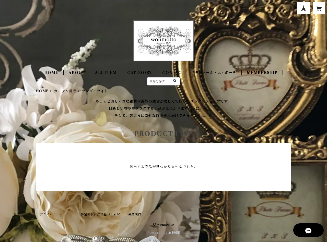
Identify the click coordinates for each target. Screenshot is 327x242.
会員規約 (134, 214)
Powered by (163, 233)
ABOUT (77, 72)
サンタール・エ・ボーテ (215, 72)
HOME (51, 72)
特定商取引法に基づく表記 (100, 214)
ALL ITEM (105, 72)
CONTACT (173, 72)
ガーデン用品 (65, 91)
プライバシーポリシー (56, 214)
